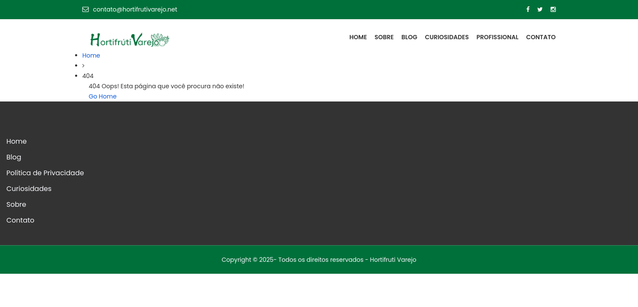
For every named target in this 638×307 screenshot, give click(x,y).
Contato (541, 37)
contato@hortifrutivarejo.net (129, 9)
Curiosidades (447, 37)
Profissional (497, 37)
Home (358, 37)
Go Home (102, 96)
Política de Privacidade (45, 173)
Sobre (384, 37)
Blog (409, 37)
